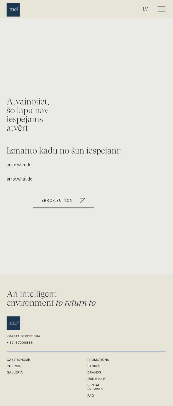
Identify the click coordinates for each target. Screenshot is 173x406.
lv (145, 9)
